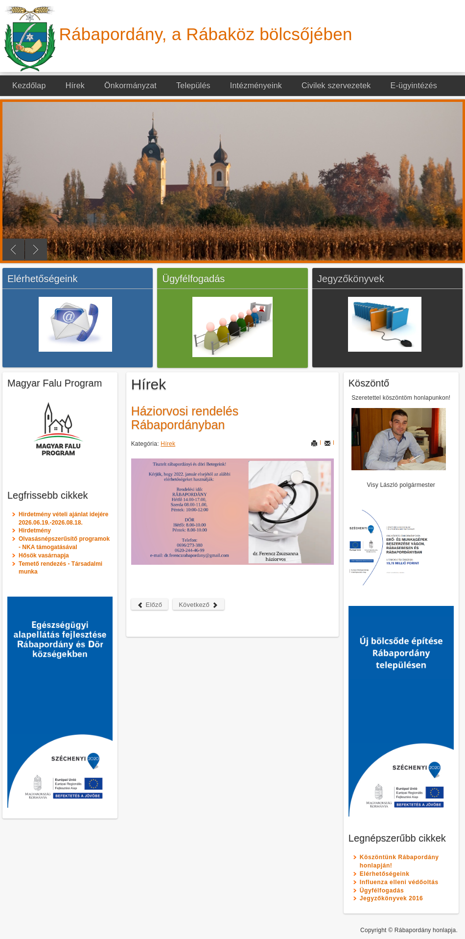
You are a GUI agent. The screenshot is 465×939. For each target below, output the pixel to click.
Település (193, 85)
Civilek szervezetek (336, 85)
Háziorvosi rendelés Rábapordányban (185, 418)
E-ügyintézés (414, 85)
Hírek (75, 85)
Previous (13, 250)
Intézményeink (256, 85)
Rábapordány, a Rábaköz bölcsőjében (205, 34)
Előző (150, 604)
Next (36, 250)
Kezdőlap (29, 85)
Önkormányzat (130, 85)
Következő (198, 604)
